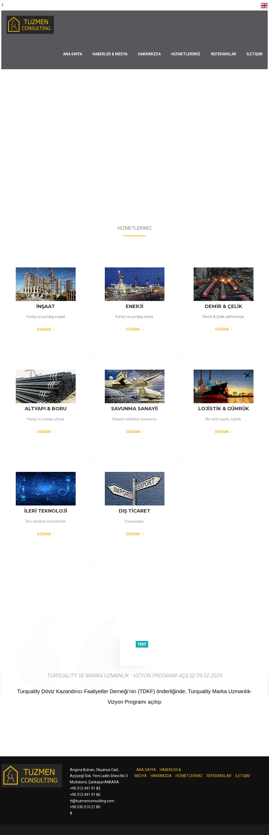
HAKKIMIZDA (149, 54)
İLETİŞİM (254, 54)
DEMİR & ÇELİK (223, 306)
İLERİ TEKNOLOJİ (45, 511)
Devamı (45, 329)
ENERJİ (134, 306)
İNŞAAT (45, 306)
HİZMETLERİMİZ (185, 54)
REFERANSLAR (223, 54)
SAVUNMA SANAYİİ (134, 409)
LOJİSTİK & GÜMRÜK (223, 409)
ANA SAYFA (72, 54)
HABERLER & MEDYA (109, 54)
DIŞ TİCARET (134, 511)
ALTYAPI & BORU (45, 409)
